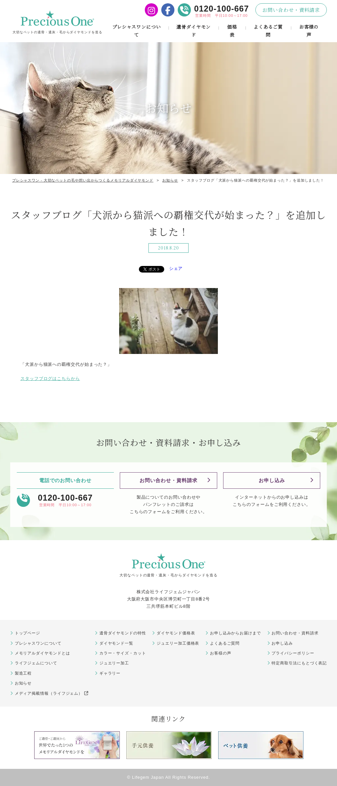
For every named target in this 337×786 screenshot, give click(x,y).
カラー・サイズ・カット (122, 653)
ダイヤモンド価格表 (176, 633)
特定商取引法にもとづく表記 (299, 663)
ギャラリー (110, 673)
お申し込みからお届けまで (235, 633)
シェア (176, 268)
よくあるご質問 (268, 30)
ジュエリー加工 (114, 663)
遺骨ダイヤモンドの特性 (122, 633)
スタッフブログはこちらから (50, 378)
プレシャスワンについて (136, 30)
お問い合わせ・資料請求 (291, 9)
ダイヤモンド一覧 (116, 643)
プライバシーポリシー (293, 653)
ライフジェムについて (36, 663)
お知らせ (23, 683)
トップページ (27, 633)
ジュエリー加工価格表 (178, 643)
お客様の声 (309, 30)
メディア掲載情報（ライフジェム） (52, 693)
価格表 (232, 30)
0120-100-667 (221, 8)
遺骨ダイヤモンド (193, 30)
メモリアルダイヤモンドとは (42, 653)
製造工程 (23, 673)
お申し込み (272, 480)
